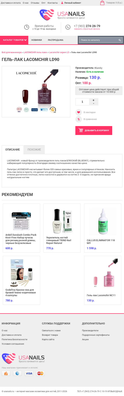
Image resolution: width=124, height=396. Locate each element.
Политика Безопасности (14, 339)
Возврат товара (50, 335)
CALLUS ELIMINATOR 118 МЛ (101, 241)
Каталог (13, 40)
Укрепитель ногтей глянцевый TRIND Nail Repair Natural (58, 240)
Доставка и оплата (11, 3)
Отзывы (35, 3)
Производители (90, 330)
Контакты (53, 3)
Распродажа (55, 40)
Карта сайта (48, 339)
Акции (85, 339)
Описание (12, 149)
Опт (43, 3)
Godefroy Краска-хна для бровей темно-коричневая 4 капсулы (20, 292)
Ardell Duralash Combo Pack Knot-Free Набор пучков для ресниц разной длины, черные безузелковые (20, 238)
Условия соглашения (13, 344)
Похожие (34, 149)
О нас (26, 3)
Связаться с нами (51, 330)
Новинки (36, 40)
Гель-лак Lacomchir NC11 (101, 295)
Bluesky (98, 68)
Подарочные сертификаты (96, 335)
